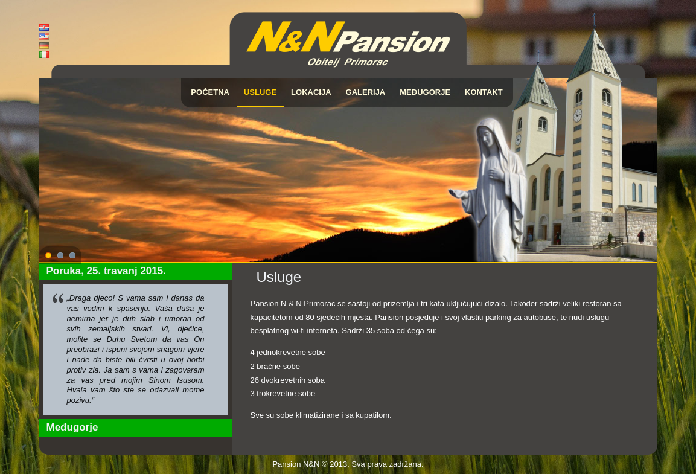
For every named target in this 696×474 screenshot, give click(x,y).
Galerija (366, 92)
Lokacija (311, 92)
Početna (210, 92)
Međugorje (425, 92)
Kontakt (484, 92)
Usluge (260, 92)
